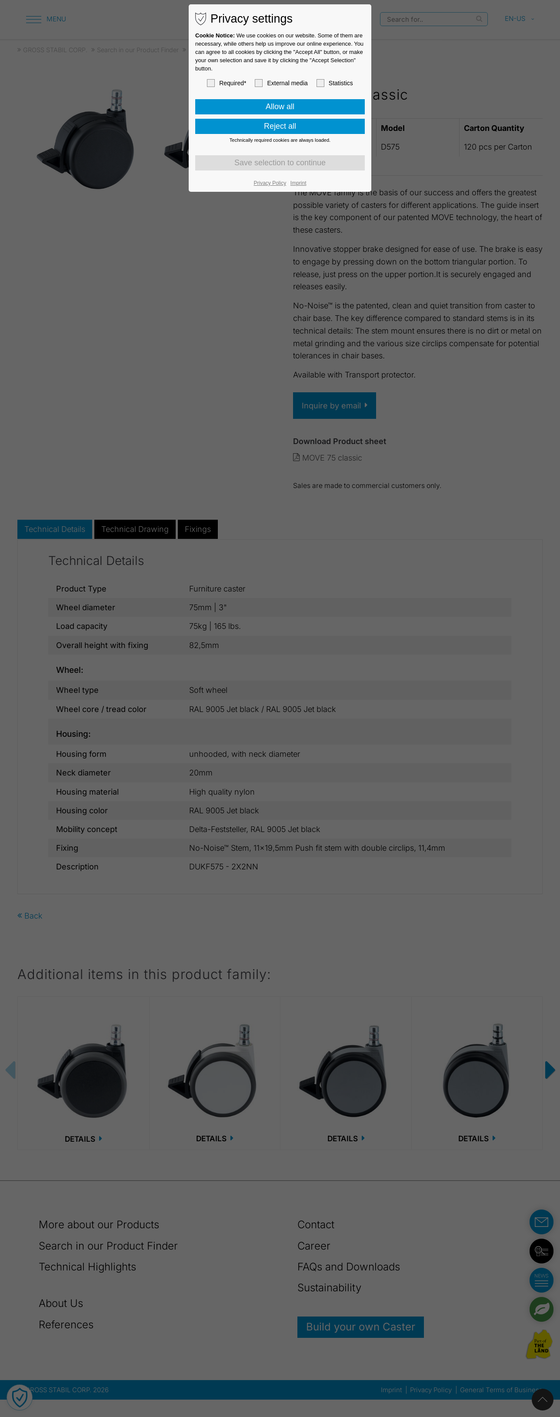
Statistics (335, 83)
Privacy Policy (270, 183)
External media (281, 83)
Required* (226, 83)
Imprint (298, 183)
